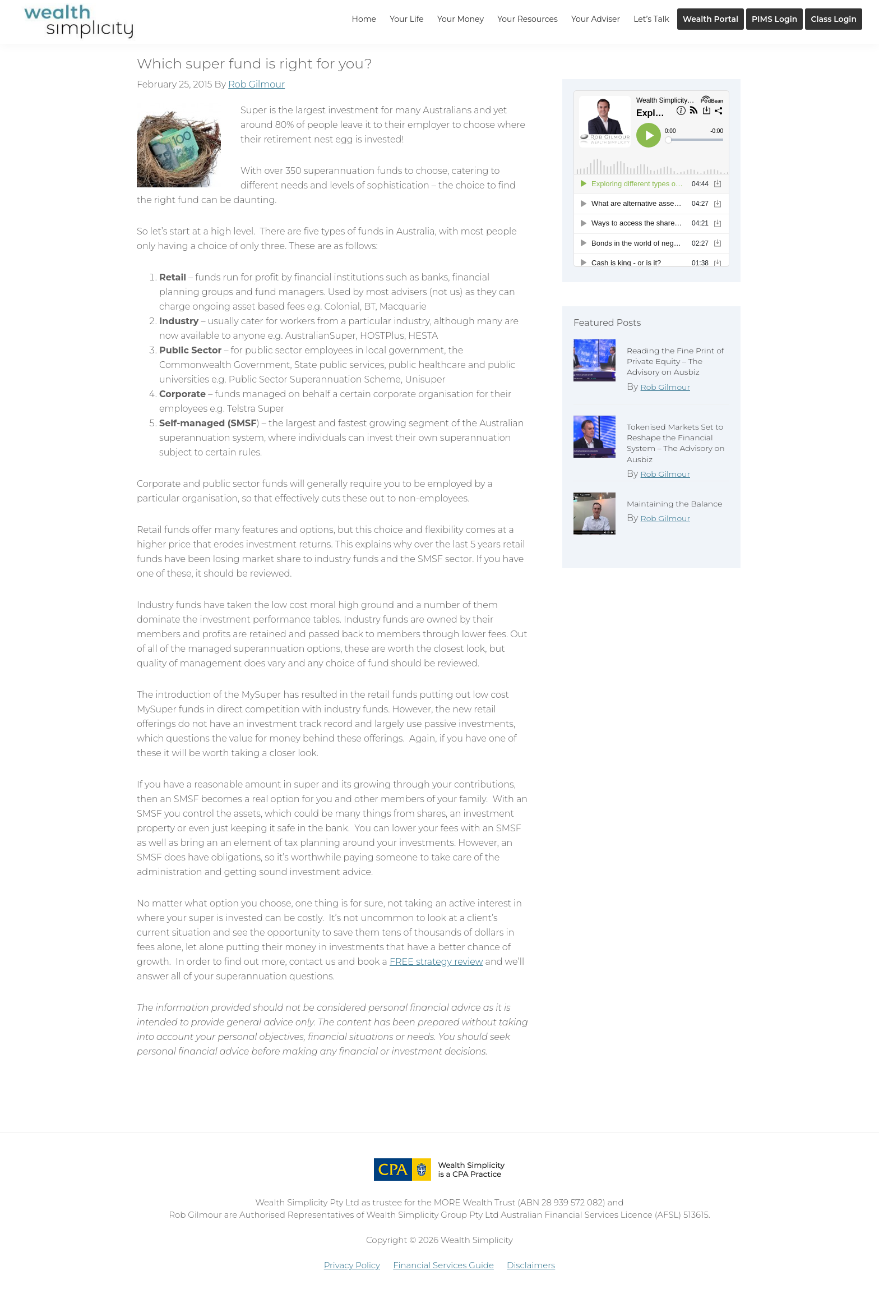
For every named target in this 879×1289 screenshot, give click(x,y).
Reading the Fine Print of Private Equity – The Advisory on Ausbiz (675, 361)
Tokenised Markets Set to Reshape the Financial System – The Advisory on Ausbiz (676, 443)
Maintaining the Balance (674, 504)
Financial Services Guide (443, 1265)
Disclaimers (531, 1265)
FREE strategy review (436, 961)
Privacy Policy (352, 1265)
